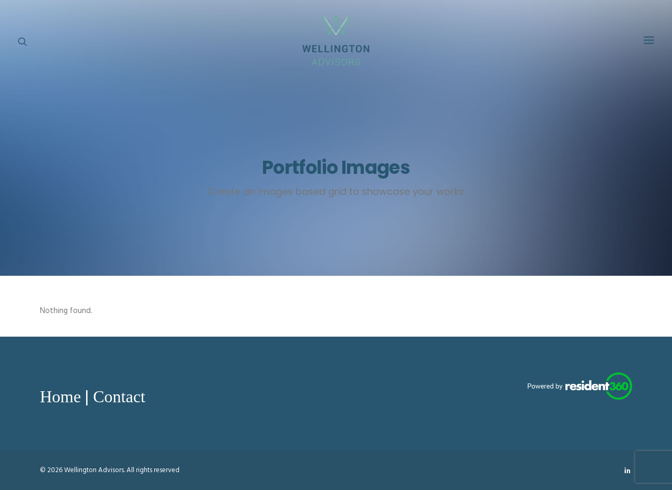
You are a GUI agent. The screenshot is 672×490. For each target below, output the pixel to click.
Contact (119, 396)
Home (60, 396)
